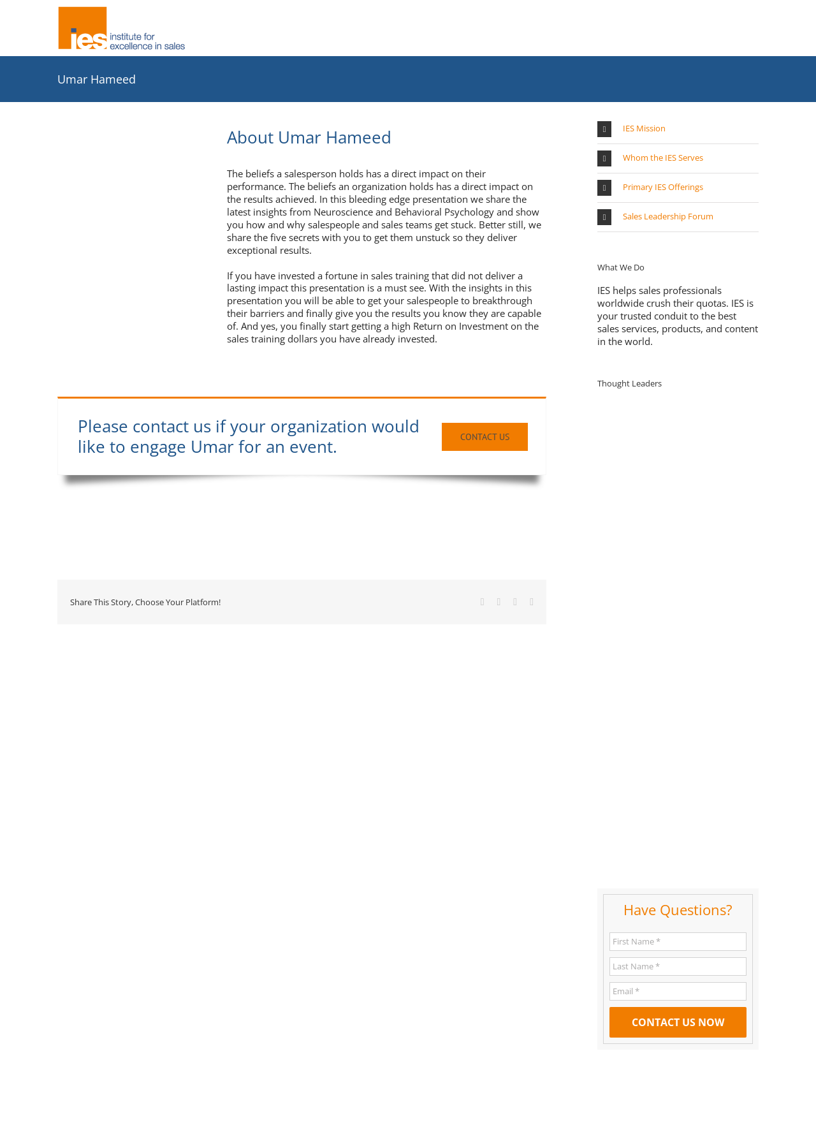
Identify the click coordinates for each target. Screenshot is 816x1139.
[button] (678, 129)
